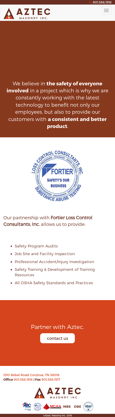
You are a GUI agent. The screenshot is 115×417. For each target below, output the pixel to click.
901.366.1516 (24, 379)
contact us (57, 338)
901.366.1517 (51, 379)
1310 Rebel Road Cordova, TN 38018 (31, 375)
